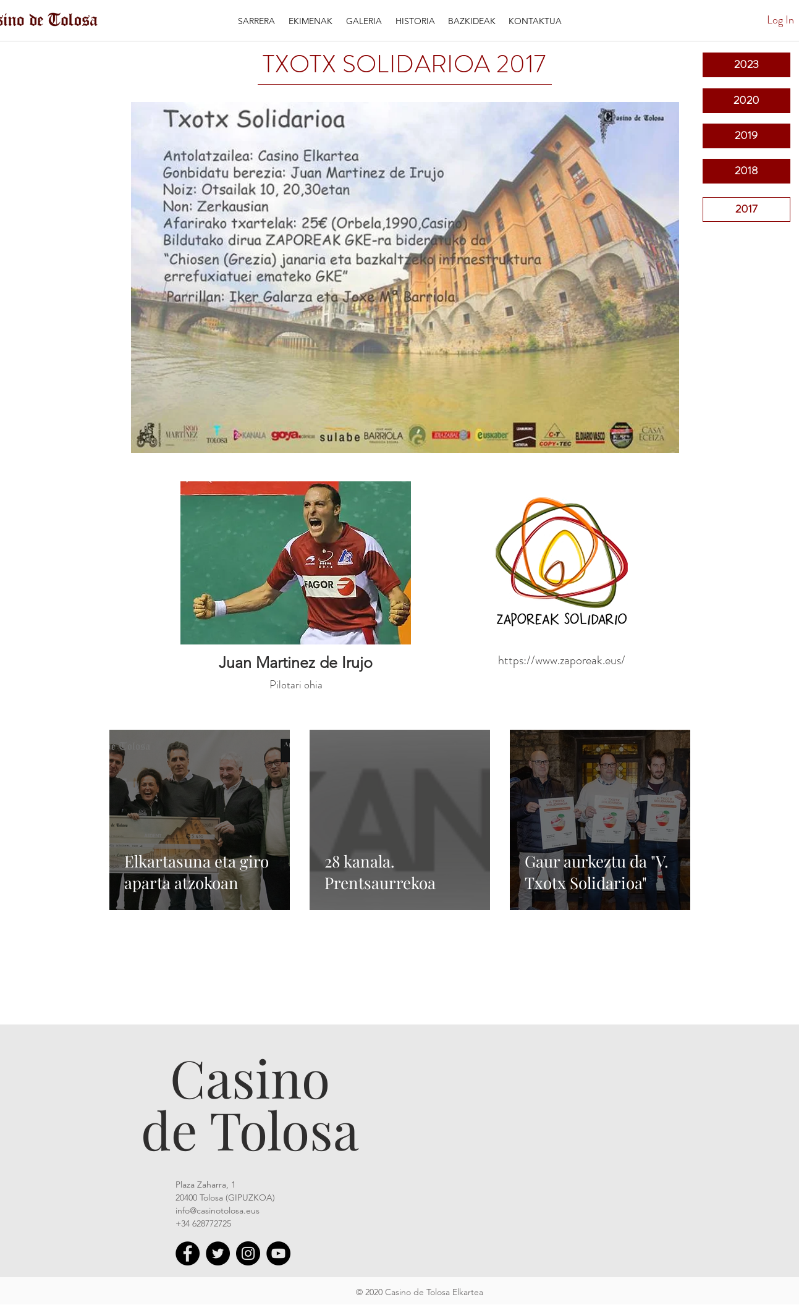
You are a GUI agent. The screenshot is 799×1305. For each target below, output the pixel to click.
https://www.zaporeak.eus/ (561, 660)
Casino (250, 1077)
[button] (310, 20)
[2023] (746, 65)
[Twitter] (218, 1253)
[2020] (746, 100)
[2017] (746, 209)
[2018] (746, 171)
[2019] (746, 136)
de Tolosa (250, 1129)
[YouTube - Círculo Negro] (278, 1253)
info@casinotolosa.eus (217, 1210)
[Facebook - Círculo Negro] (187, 1253)
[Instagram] (248, 1253)
